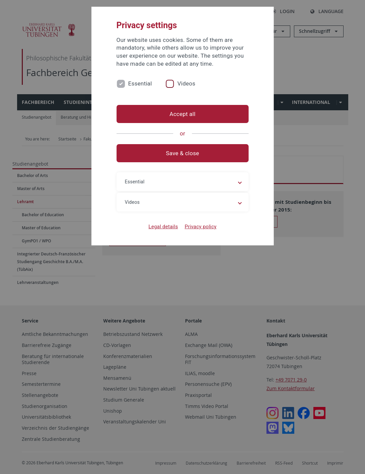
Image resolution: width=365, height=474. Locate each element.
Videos (186, 83)
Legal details (163, 227)
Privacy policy (201, 227)
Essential (140, 83)
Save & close (182, 153)
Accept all (182, 114)
